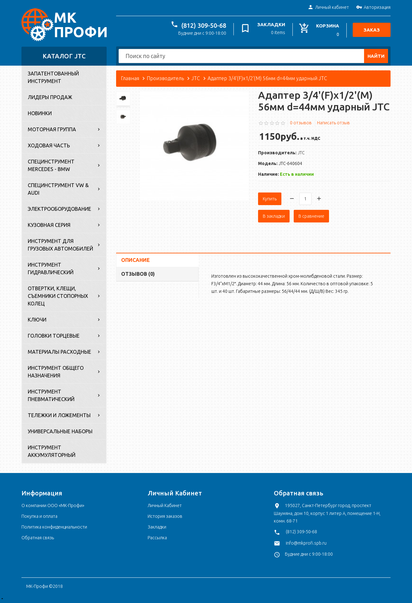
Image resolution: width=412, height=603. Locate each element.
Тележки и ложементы (59, 415)
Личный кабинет (328, 7)
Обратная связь (37, 537)
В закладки (274, 216)
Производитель (165, 78)
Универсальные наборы (60, 431)
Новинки (40, 113)
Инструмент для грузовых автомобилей (60, 244)
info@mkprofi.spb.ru (306, 543)
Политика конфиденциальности (54, 526)
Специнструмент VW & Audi (58, 189)
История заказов (165, 516)
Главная (130, 78)
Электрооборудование (59, 209)
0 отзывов (301, 122)
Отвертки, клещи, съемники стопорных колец (58, 296)
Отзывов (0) (138, 274)
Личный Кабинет (165, 505)
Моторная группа (52, 129)
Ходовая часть (49, 145)
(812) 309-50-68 (203, 25)
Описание (135, 260)
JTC (195, 78)
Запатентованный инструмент (53, 77)
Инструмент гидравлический (51, 268)
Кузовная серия (49, 225)
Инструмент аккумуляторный (51, 451)
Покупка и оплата (39, 516)
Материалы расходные (59, 352)
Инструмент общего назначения (56, 371)
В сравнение (311, 216)
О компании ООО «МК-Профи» (52, 505)
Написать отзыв (333, 122)
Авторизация (373, 7)
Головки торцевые (53, 336)
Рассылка (157, 537)
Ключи (37, 319)
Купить (270, 198)
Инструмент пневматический (51, 395)
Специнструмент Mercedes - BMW (51, 165)
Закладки (157, 526)
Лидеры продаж (50, 97)
